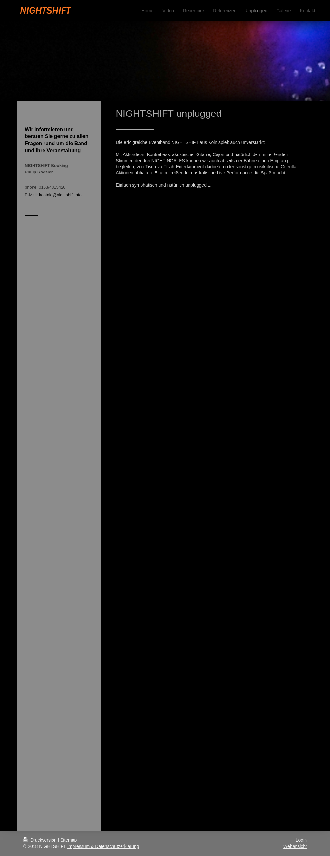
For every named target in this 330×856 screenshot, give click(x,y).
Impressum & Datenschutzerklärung (103, 846)
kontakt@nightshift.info (60, 194)
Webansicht (295, 846)
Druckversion (40, 839)
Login (301, 839)
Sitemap (68, 839)
